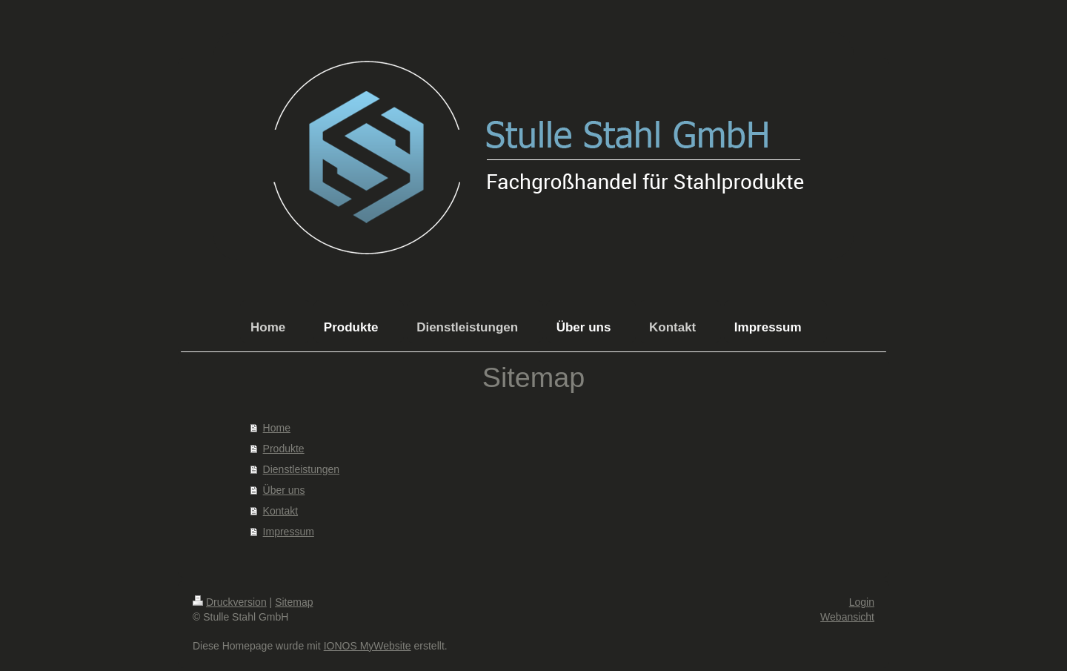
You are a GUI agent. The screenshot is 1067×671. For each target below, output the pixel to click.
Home (276, 428)
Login (861, 602)
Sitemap (294, 602)
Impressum (288, 532)
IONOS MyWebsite (367, 646)
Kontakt (280, 511)
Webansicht (847, 617)
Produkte (284, 449)
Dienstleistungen (301, 469)
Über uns (284, 490)
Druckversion (230, 602)
